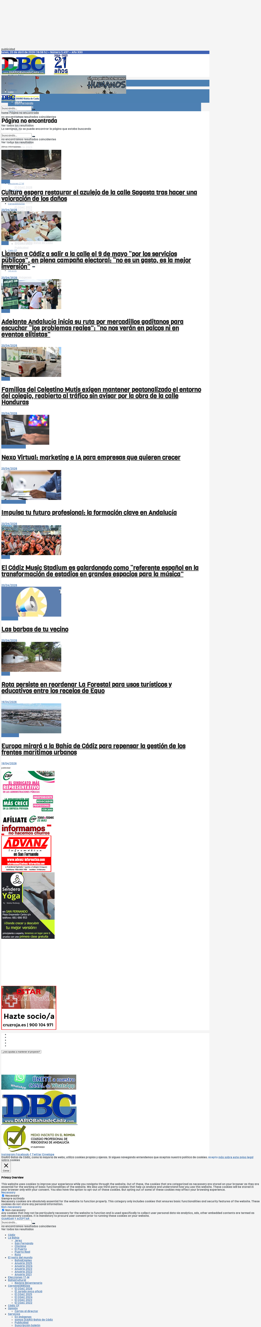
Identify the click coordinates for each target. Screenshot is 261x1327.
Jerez (18, 1241)
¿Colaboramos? (18, 1046)
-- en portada (10, 735)
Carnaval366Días (16, 182)
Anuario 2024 (23, 147)
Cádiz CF (13, 1306)
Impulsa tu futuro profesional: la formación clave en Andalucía (89, 512)
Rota (18, 1255)
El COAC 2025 (23, 1294)
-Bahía (5, 182)
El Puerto (21, 1249)
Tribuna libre (9, 618)
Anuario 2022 (23, 1272)
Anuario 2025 (23, 1263)
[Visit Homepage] (36, 74)
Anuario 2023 (23, 1269)
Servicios (14, 1314)
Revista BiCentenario (28, 1283)
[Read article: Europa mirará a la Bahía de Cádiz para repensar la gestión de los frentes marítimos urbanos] (101, 718)
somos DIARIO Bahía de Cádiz (34, 243)
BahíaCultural (17, 1280)
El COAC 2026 (23, 187)
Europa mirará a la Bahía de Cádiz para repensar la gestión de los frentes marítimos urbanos (93, 749)
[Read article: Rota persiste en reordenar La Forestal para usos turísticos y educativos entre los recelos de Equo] (101, 657)
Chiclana (20, 1246)
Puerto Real (22, 1252)
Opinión (13, 1308)
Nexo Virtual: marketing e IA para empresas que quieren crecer (90, 457)
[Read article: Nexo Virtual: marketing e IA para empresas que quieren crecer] (101, 430)
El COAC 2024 (23, 1297)
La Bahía (13, 1238)
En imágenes (23, 1317)
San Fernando (24, 1243)
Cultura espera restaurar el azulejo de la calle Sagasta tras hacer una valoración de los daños (99, 195)
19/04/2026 (9, 702)
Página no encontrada (24, 113)
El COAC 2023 (23, 207)
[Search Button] (33, 266)
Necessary (12, 1196)
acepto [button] (213, 1157)
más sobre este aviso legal (235, 1157)
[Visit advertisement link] (63, 93)
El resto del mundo (17, 132)
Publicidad (21, 248)
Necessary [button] (8, 1192)
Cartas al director (26, 1311)
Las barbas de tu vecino (34, 629)
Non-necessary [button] (11, 1207)
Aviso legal (15, 1043)
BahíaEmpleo (23, 1260)
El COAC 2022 (23, 1303)
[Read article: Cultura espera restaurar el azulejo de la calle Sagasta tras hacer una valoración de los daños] (101, 165)
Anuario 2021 (23, 1274)
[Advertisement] (101, 24)
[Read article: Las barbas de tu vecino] (101, 602)
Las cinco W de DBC (21, 1037)
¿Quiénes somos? (19, 1034)
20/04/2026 (9, 210)
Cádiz (10, 83)
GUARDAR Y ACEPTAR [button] (15, 1219)
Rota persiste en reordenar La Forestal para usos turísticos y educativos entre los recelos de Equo (86, 687)
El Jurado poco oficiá (28, 1291)
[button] (21, 1052)
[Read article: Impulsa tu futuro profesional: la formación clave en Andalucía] (101, 485)
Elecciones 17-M (18, 1277)
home (5, 113)
